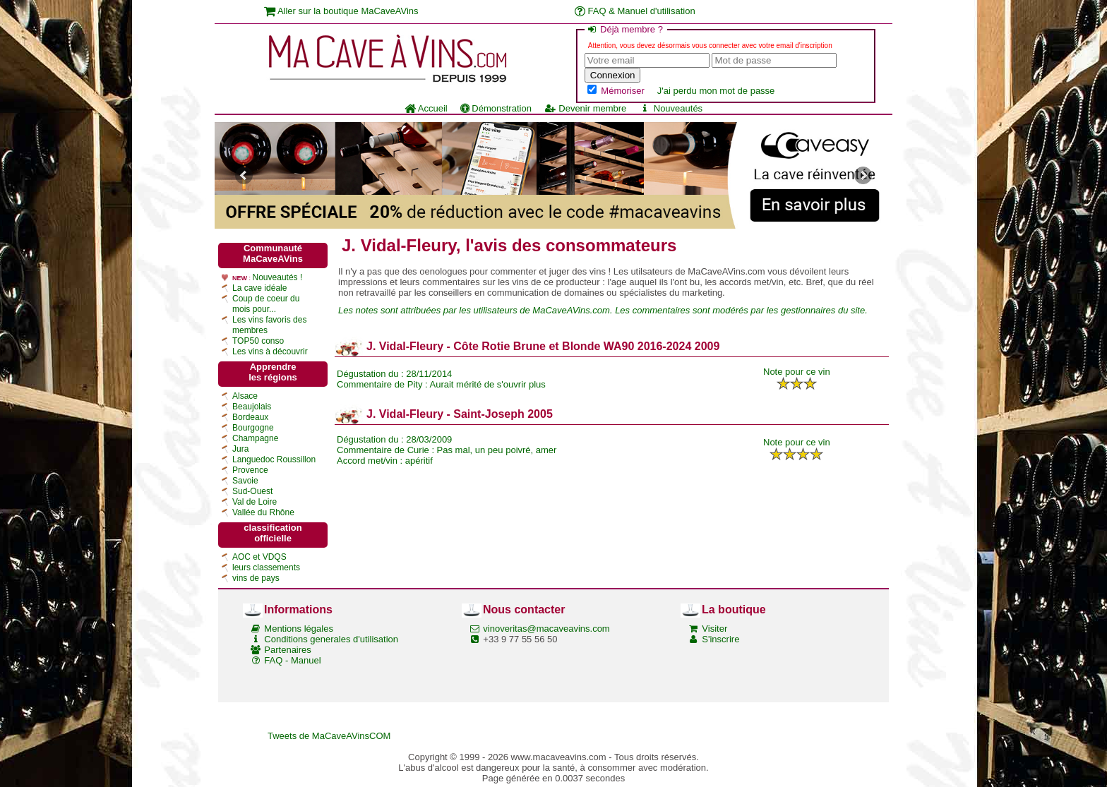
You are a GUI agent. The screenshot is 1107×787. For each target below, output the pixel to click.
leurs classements (266, 567)
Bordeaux (250, 417)
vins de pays (256, 578)
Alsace (245, 396)
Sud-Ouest (252, 491)
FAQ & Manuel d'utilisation (635, 11)
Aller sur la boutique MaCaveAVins (341, 11)
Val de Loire (254, 502)
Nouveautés (670, 108)
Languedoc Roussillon (274, 459)
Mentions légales (298, 628)
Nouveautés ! (278, 277)
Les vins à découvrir (270, 351)
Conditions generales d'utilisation (331, 639)
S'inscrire (720, 639)
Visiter (714, 628)
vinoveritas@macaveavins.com (546, 628)
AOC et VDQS (259, 557)
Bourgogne (253, 428)
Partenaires (287, 649)
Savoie (245, 481)
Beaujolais (251, 406)
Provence (250, 470)
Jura (240, 449)
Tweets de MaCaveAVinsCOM (329, 736)
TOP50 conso (258, 341)
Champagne (255, 438)
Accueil (426, 108)
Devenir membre (585, 108)
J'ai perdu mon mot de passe (716, 90)
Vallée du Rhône (263, 512)
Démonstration (496, 108)
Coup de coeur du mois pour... (265, 304)
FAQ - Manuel (292, 660)
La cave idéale (259, 288)
